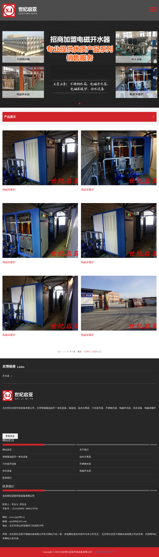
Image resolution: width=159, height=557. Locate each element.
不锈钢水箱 (85, 464)
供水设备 (7, 471)
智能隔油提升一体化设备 (15, 457)
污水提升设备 (9, 464)
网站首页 (7, 450)
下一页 (72, 351)
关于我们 (84, 450)
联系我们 (7, 478)
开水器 (5, 376)
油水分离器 (85, 457)
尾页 (79, 351)
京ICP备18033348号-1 (105, 552)
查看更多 (10, 436)
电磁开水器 (85, 471)
